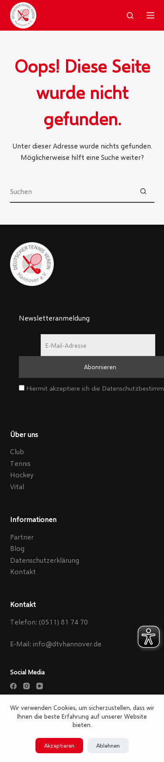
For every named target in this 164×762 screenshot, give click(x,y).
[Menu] (150, 15)
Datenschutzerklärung (44, 560)
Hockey (22, 474)
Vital (17, 486)
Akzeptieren (59, 745)
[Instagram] (26, 686)
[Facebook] (13, 686)
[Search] (130, 15)
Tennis (20, 463)
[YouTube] (39, 686)
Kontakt (23, 571)
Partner (22, 537)
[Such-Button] (143, 192)
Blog (17, 548)
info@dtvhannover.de (67, 643)
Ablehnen (108, 745)
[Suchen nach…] (71, 192)
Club (17, 451)
